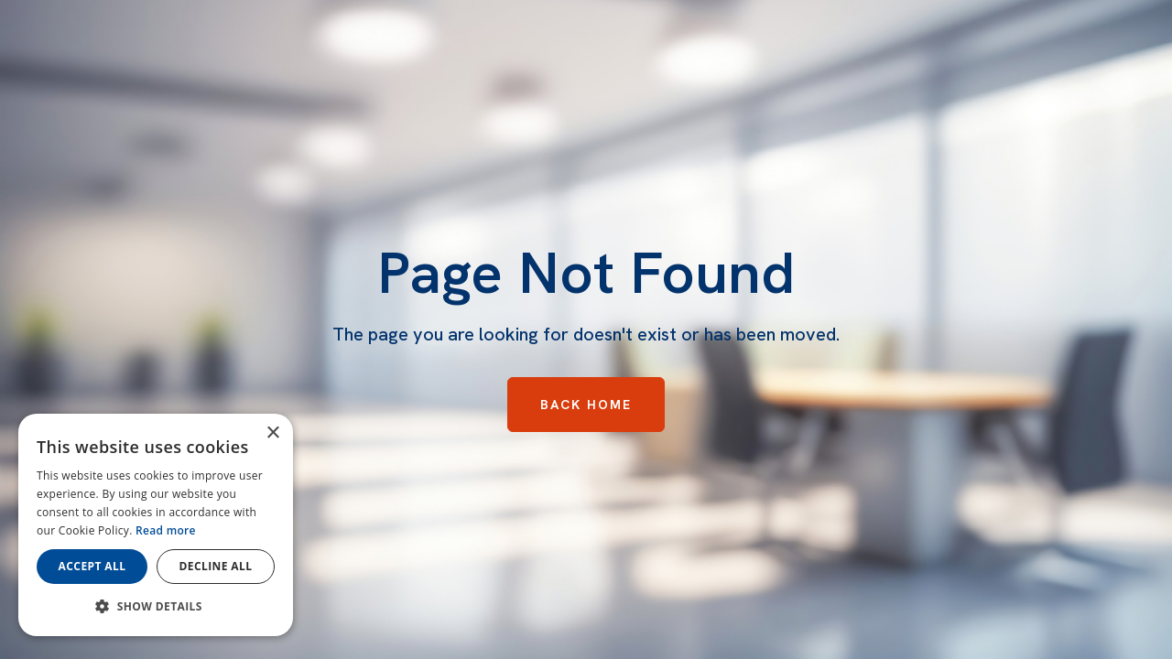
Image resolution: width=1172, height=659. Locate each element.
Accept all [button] (92, 566)
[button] (156, 607)
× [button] (272, 433)
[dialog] (155, 525)
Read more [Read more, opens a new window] (166, 530)
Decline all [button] (216, 566)
